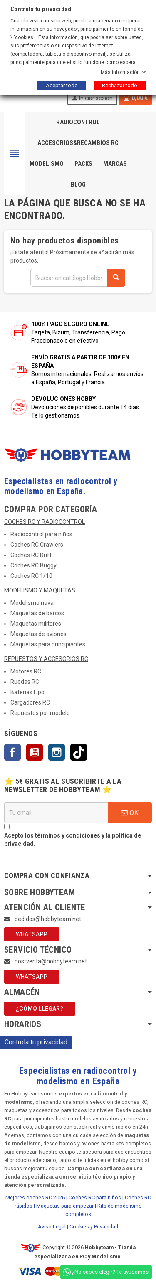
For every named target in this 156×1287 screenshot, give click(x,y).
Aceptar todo (62, 85)
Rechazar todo (119, 85)
